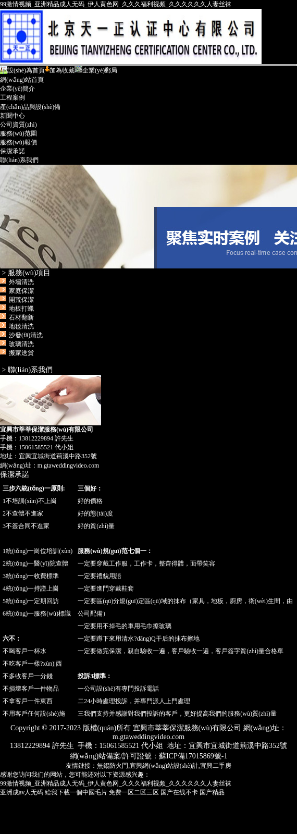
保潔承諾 (12, 151)
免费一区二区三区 (134, 792)
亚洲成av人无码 (21, 792)
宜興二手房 (215, 765)
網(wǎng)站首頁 (22, 79)
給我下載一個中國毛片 (76, 792)
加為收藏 (60, 70)
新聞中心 (12, 115)
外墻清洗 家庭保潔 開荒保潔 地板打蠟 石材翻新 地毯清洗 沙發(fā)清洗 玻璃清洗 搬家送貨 (23, 317)
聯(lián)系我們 (19, 160)
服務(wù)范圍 (18, 133)
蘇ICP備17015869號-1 (193, 756)
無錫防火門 (112, 765)
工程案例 (12, 97)
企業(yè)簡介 (17, 88)
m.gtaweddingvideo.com (69, 465)
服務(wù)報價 (18, 142)
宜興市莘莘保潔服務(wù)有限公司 (148, 216)
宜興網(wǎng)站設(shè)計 (164, 765)
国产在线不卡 (179, 792)
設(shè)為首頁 (22, 70)
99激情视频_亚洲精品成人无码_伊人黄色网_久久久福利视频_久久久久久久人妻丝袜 (115, 4)
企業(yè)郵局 (96, 70)
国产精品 (212, 792)
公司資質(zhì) (18, 124)
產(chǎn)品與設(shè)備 (30, 107)
